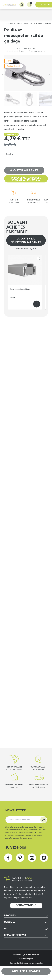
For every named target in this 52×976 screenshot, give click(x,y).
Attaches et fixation (24, 24)
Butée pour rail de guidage (20, 289)
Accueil (9, 24)
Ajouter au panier (24, 170)
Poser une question (37, 51)
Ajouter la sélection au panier (26, 240)
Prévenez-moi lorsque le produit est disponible (26, 179)
